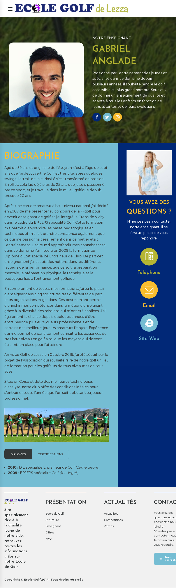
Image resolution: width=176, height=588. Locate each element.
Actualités (111, 514)
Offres (50, 533)
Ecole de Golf (55, 514)
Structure (52, 520)
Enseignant (53, 526)
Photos (109, 526)
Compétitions (113, 520)
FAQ (49, 539)
